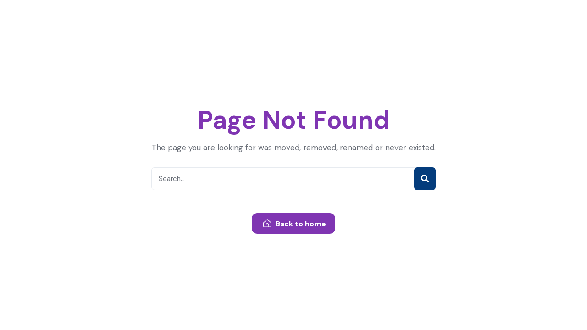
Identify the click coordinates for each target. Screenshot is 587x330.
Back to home (294, 224)
